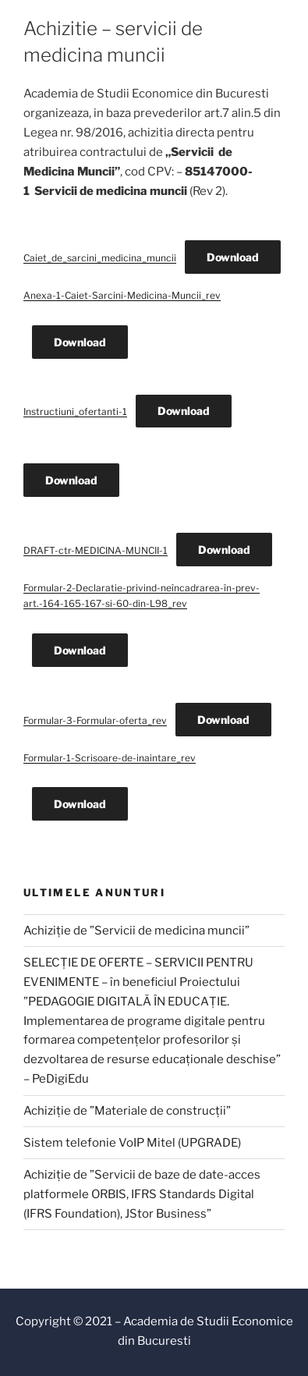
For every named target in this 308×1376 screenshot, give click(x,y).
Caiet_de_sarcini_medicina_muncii (99, 258)
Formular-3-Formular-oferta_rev (95, 720)
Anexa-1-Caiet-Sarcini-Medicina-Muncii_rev (122, 295)
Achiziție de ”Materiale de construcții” (127, 1111)
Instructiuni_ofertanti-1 (75, 411)
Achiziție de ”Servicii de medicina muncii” (136, 931)
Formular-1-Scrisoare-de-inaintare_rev (109, 758)
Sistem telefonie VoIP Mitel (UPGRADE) (132, 1143)
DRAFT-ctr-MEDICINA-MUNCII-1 (95, 550)
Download (233, 257)
